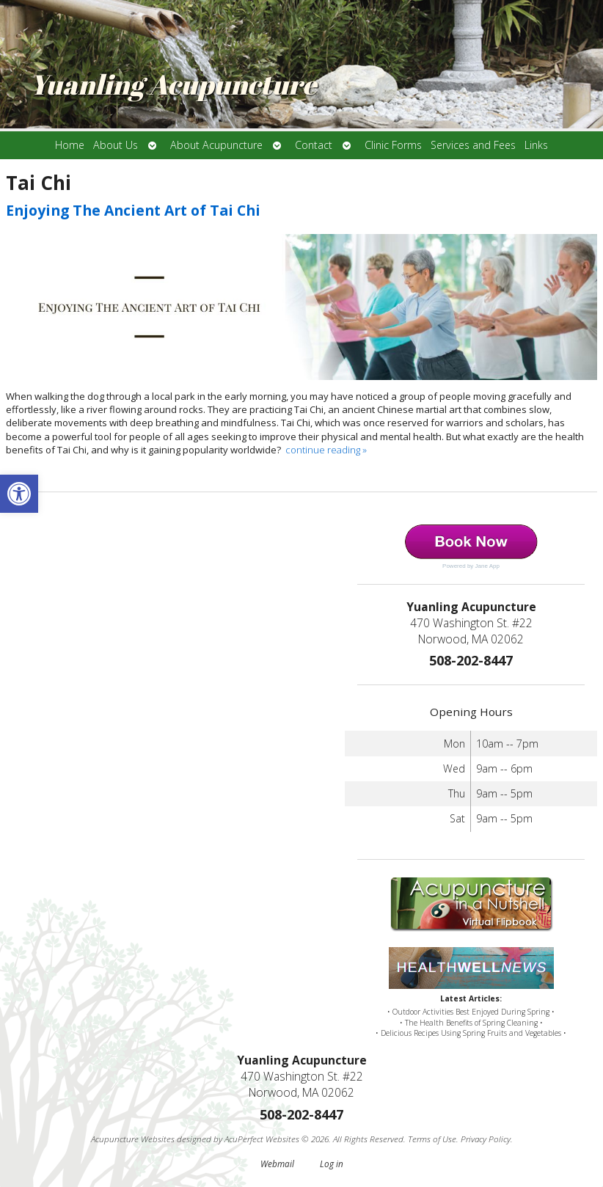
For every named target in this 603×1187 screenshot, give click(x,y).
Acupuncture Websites (133, 1138)
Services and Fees (473, 145)
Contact (313, 145)
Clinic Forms (393, 145)
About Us (115, 145)
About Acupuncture (216, 145)
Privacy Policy (486, 1138)
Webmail (277, 1163)
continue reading (326, 449)
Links (536, 145)
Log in (331, 1163)
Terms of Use (432, 1138)
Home (69, 145)
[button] (19, 494)
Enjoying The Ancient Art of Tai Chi (133, 210)
